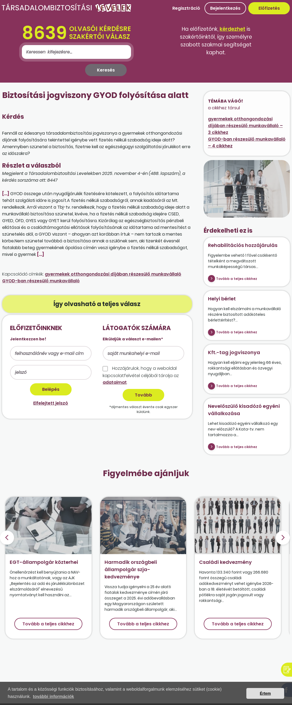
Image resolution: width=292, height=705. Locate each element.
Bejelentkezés (225, 8)
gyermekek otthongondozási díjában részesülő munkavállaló (113, 274)
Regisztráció (186, 8)
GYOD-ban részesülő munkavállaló (41, 281)
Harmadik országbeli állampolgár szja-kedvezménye (131, 569)
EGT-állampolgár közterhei (44, 562)
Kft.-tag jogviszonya (234, 352)
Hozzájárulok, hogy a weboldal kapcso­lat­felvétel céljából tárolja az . (141, 375)
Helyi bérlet (222, 298)
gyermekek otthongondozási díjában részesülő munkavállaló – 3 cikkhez (245, 125)
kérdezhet (232, 29)
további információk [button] (53, 696)
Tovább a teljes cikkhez (236, 278)
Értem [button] (265, 693)
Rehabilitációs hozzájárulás (242, 245)
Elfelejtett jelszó (50, 403)
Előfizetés (269, 8)
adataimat (115, 382)
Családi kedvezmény (225, 562)
